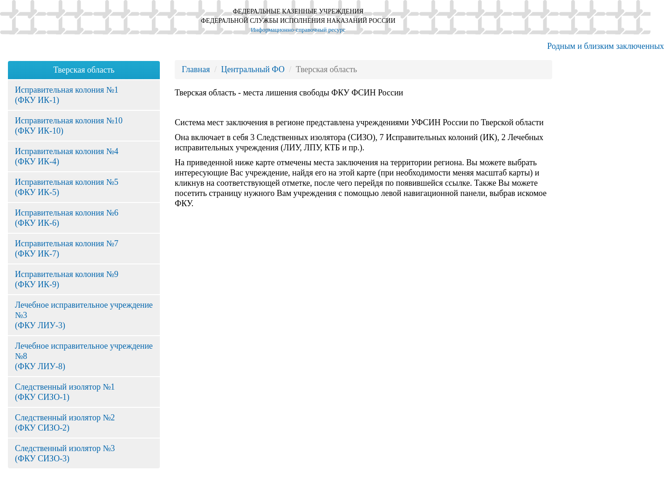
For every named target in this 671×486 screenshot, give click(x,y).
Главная (196, 69)
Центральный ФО (252, 69)
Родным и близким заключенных (605, 46)
